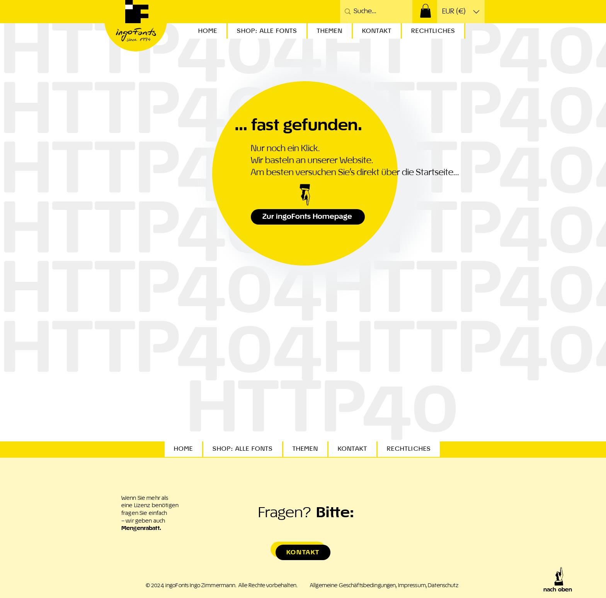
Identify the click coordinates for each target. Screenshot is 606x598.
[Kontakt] (303, 552)
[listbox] (461, 11)
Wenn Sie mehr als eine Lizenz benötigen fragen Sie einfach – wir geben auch (150, 513)
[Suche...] (375, 11)
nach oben (557, 590)
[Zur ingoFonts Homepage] (308, 217)
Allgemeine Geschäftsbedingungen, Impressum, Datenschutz (384, 585)
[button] (425, 11)
